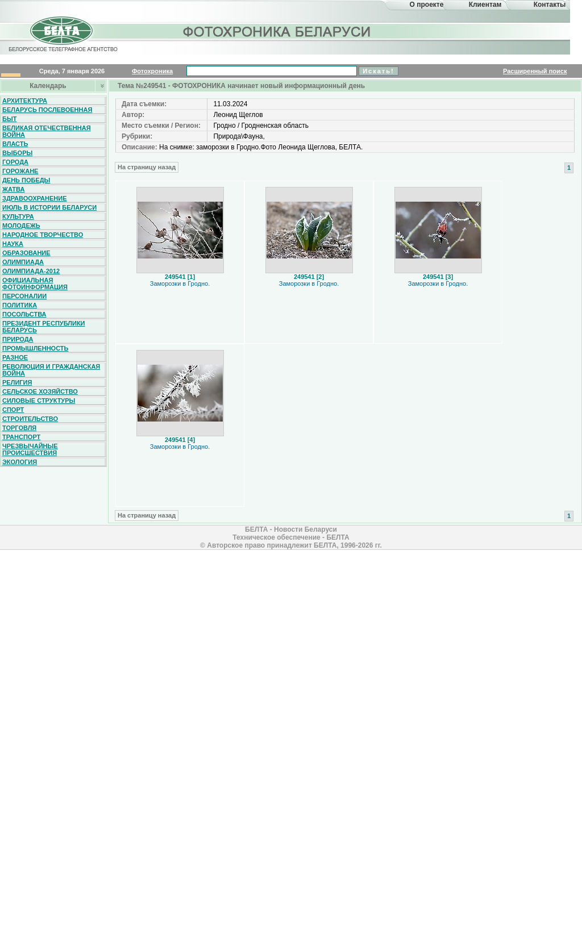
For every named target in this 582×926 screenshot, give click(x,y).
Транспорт (21, 436)
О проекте (427, 5)
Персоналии (24, 296)
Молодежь (21, 225)
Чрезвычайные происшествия (30, 449)
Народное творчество (42, 234)
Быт (9, 118)
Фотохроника (152, 71)
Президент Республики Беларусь (43, 326)
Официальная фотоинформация (35, 283)
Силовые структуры (38, 400)
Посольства (24, 314)
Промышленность (35, 348)
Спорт (13, 409)
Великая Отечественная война (46, 131)
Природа (18, 339)
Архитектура (24, 100)
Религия (17, 382)
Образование (26, 252)
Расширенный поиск (535, 71)
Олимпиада (23, 261)
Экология (19, 461)
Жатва (13, 189)
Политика (19, 305)
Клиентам (485, 5)
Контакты (550, 5)
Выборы (17, 152)
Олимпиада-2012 (31, 271)
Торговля (19, 427)
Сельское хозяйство (40, 391)
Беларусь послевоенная (47, 109)
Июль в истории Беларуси (49, 207)
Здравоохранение (34, 198)
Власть (15, 143)
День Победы (26, 180)
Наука (12, 243)
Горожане (20, 171)
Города (15, 161)
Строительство (30, 418)
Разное (15, 357)
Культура (18, 216)
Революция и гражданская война (51, 370)
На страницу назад (147, 167)
